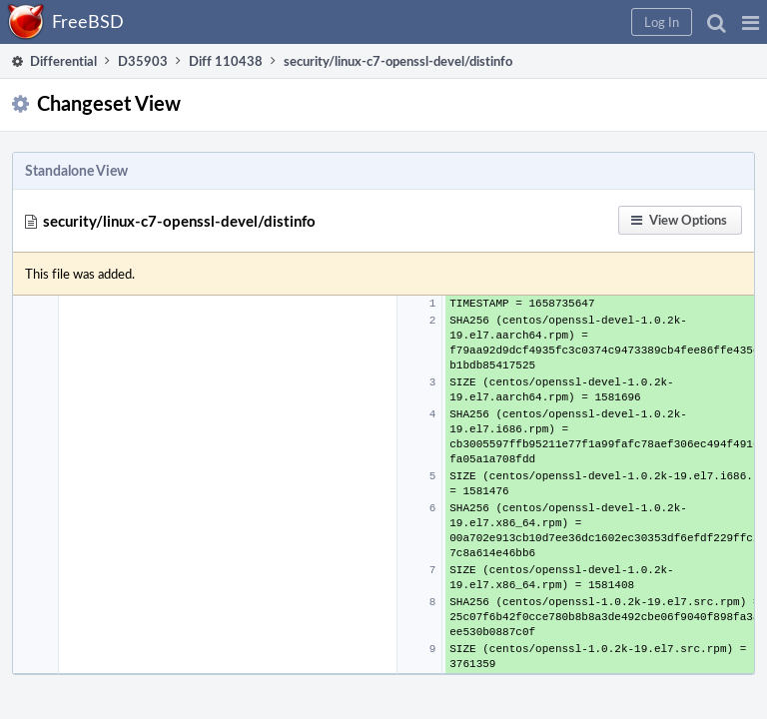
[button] (750, 22)
